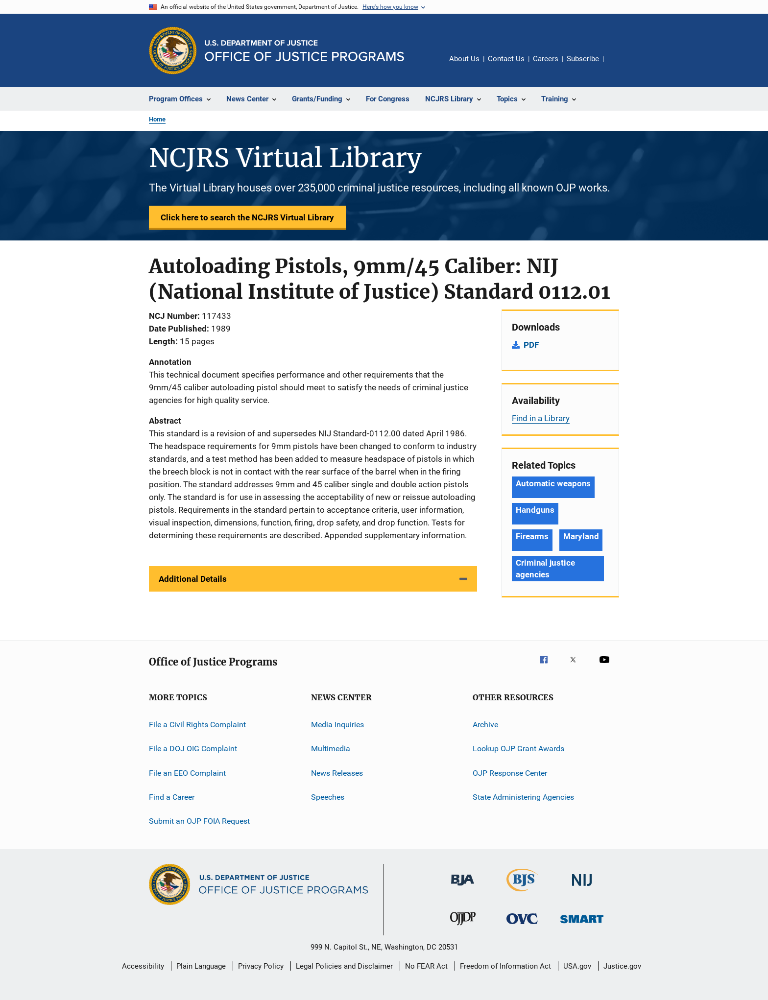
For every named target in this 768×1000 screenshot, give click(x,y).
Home (157, 119)
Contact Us (506, 58)
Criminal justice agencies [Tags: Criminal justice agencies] (545, 568)
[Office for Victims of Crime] (522, 926)
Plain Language (201, 966)
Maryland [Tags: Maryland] (581, 536)
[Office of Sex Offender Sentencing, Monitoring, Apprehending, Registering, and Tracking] (581, 925)
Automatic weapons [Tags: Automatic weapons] (553, 483)
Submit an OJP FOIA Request (199, 821)
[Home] (304, 50)
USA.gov (577, 966)
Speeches (327, 797)
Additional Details (193, 579)
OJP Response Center (510, 773)
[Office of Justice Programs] (173, 50)
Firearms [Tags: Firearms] (532, 536)
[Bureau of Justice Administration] (462, 887)
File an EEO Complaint (187, 773)
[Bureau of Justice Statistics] (522, 893)
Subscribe (583, 58)
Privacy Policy (261, 966)
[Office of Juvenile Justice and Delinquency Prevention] (463, 927)
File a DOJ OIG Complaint (193, 748)
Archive (485, 724)
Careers (545, 58)
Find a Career (171, 797)
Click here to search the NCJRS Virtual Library (247, 217)
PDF (531, 345)
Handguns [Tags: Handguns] (535, 510)
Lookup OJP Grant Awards (518, 748)
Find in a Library (541, 418)
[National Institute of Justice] (582, 887)
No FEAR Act (426, 966)
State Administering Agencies (523, 797)
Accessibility (143, 966)
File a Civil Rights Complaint (197, 724)
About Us (464, 58)
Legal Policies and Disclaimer (344, 966)
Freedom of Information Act (505, 966)
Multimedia (330, 748)
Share (619, 66)
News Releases (337, 773)
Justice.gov (622, 966)
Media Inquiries (337, 724)
